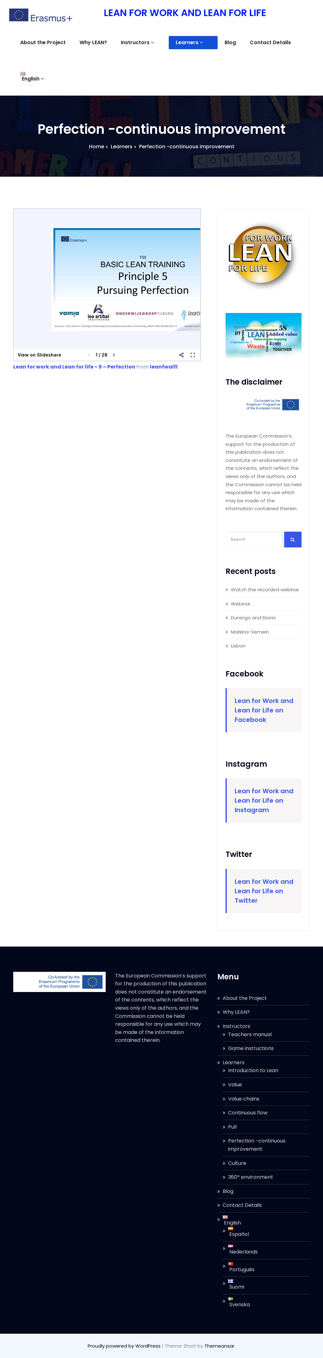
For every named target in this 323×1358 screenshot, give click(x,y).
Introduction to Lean (253, 1070)
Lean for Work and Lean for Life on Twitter (264, 891)
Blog (214, 42)
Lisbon (238, 645)
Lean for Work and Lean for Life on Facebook (264, 710)
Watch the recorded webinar (265, 589)
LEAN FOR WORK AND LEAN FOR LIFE (184, 13)
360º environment (250, 1177)
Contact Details (254, 42)
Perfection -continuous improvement (186, 146)
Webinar (240, 603)
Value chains (243, 1098)
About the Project (43, 42)
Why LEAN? (93, 42)
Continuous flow (247, 1112)
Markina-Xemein (250, 632)
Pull (232, 1127)
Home (96, 146)
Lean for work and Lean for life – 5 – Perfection (74, 366)
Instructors (137, 42)
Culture (237, 1163)
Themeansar (219, 1346)
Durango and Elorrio (253, 617)
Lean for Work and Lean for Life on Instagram (264, 800)
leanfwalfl (164, 366)
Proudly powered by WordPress (125, 1346)
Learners (181, 42)
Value (235, 1084)
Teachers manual (250, 1034)
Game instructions (251, 1048)
